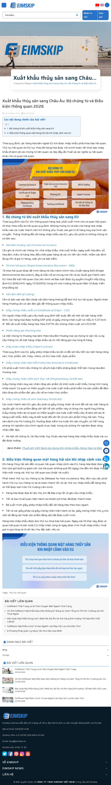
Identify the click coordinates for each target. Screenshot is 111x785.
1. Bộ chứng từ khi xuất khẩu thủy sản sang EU (30, 128)
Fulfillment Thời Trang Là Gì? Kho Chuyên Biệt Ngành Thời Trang (38, 606)
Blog (4, 649)
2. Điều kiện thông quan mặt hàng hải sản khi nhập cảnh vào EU (39, 133)
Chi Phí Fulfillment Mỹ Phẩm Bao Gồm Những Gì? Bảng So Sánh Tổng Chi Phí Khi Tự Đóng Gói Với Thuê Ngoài (54, 612)
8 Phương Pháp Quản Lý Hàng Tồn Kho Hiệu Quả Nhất (33, 631)
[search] (77, 15)
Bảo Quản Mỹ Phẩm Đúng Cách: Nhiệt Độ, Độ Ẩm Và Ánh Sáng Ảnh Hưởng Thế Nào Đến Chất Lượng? (52, 620)
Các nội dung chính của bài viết (25, 119)
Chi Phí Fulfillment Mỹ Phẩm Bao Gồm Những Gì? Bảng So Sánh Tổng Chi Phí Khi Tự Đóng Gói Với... (61, 679)
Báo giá (101, 15)
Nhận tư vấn (88, 15)
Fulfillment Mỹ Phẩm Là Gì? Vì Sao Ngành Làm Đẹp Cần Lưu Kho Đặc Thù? (43, 626)
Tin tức (5, 655)
